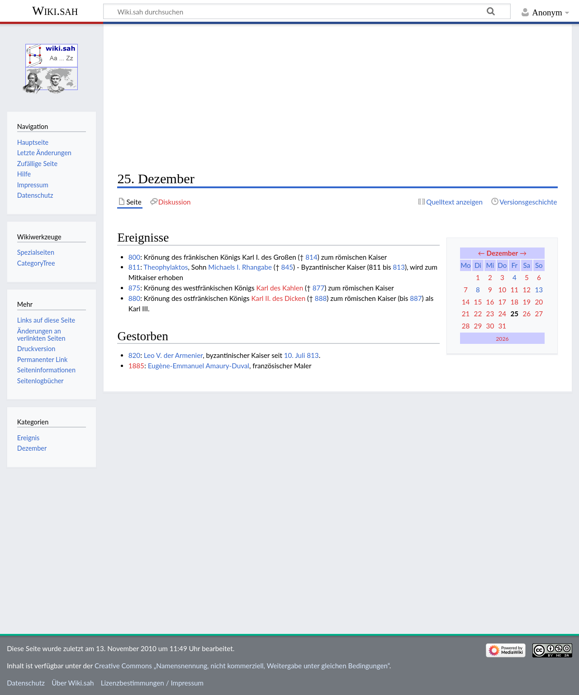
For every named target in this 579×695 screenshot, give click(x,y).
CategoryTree (36, 263)
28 (466, 326)
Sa (526, 265)
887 (416, 298)
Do (502, 265)
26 (526, 313)
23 (490, 313)
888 (321, 298)
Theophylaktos (165, 267)
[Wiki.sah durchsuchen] (307, 11)
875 (134, 288)
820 (134, 355)
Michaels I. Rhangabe (240, 267)
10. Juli (294, 355)
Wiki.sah (55, 11)
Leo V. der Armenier (173, 355)
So (539, 265)
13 (539, 290)
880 (134, 298)
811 (134, 267)
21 (466, 313)
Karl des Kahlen (280, 288)
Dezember (502, 253)
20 (539, 302)
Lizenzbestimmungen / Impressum (152, 683)
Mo (465, 265)
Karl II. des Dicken (279, 298)
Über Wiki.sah (73, 683)
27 (539, 313)
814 (311, 257)
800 (134, 257)
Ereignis (28, 438)
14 (466, 302)
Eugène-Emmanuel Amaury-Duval (198, 366)
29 (478, 326)
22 (478, 313)
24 (502, 313)
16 (490, 302)
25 (515, 313)
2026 (502, 338)
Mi (490, 265)
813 (399, 267)
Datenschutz (26, 683)
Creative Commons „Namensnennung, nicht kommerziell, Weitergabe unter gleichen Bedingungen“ (242, 666)
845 (287, 267)
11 (515, 290)
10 (502, 290)
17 (502, 302)
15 (478, 302)
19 (526, 302)
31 (502, 326)
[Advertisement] (337, 97)
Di (478, 265)
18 (515, 302)
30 (490, 326)
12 (526, 290)
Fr (514, 265)
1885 (136, 366)
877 (318, 288)
